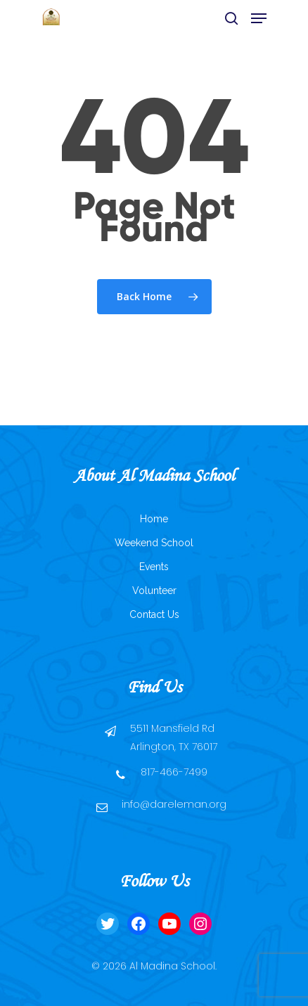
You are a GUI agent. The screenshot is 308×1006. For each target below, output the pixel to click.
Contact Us (154, 614)
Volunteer (154, 590)
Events (154, 566)
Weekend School (154, 542)
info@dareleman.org (174, 804)
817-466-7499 (174, 772)
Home (154, 518)
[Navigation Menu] (259, 18)
